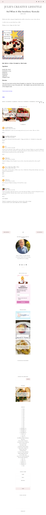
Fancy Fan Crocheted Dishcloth (23, 456)
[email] (23, 295)
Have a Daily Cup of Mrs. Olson (12, 167)
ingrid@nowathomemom (10, 136)
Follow (23, 267)
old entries (39, 232)
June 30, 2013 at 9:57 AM (10, 128)
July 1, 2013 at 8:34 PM (9, 137)
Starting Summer (23, 450)
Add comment (5, 198)
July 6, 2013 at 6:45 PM (10, 159)
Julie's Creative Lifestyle (23, 6)
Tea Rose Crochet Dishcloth (23, 452)
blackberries (9, 101)
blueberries (14, 101)
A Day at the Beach (23, 443)
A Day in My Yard (22, 454)
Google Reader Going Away (23, 447)
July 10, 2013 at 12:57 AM (10, 168)
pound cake (20, 101)
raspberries (26, 101)
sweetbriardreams (9, 127)
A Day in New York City (23, 440)
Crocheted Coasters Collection (23, 442)
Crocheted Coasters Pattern (23, 446)
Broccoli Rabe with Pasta (23, 457)
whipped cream (39, 101)
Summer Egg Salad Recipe (23, 453)
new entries (6, 232)
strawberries (32, 101)
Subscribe (23, 302)
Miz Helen (7, 188)
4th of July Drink (23, 445)
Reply (3, 132)
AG (6, 146)
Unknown (7, 158)
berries (4, 101)
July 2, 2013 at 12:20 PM (10, 147)
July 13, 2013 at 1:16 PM (10, 181)
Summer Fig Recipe (23, 449)
